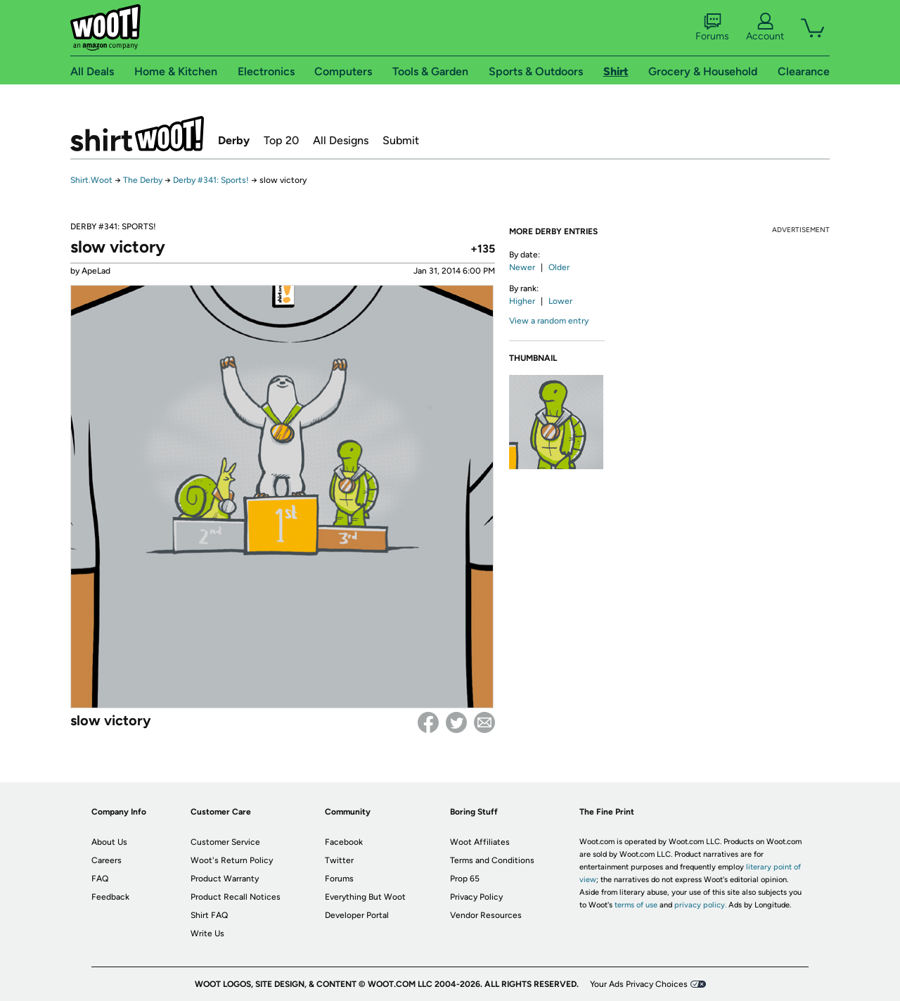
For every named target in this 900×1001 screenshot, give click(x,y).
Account (765, 27)
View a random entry (549, 321)
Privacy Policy (476, 897)
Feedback (110, 897)
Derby (234, 140)
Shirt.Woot (137, 133)
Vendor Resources (486, 915)
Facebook (428, 722)
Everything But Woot (365, 897)
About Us (109, 842)
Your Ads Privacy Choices (639, 984)
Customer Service (225, 842)
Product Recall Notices (236, 897)
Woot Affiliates (480, 842)
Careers (106, 860)
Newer (522, 267)
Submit (400, 140)
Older (559, 267)
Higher (522, 301)
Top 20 (281, 140)
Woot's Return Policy (232, 860)
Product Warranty (225, 879)
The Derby (142, 180)
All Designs (340, 140)
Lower (560, 301)
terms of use (636, 905)
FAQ (99, 879)
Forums (712, 27)
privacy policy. (700, 905)
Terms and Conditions (492, 860)
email (484, 722)
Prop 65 (465, 879)
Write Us (207, 933)
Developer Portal (357, 915)
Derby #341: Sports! (212, 180)
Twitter (456, 722)
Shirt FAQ (209, 915)
